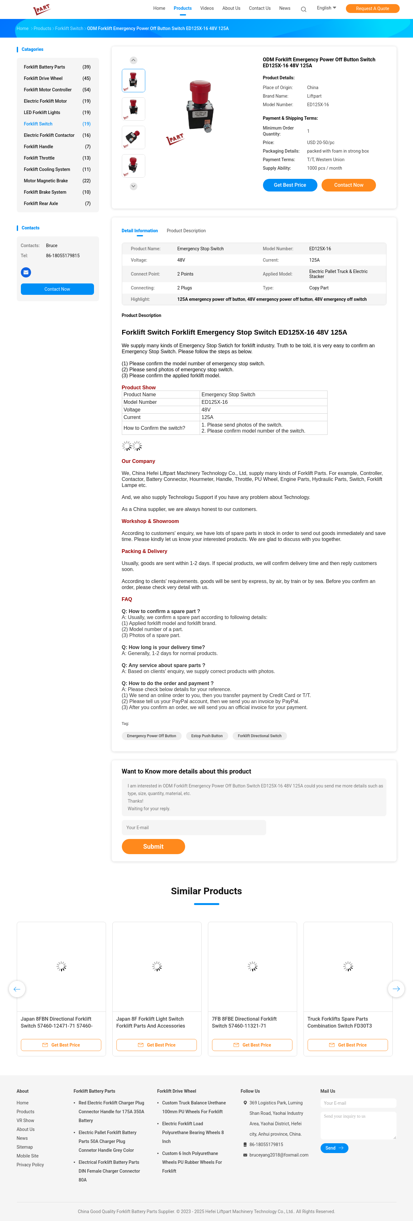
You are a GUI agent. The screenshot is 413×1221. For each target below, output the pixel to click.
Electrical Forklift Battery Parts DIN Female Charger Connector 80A (109, 1171)
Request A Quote (372, 8)
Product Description (186, 230)
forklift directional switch (260, 736)
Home (23, 1102)
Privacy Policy (30, 1164)
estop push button (207, 736)
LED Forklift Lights (57, 112)
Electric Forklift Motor (57, 101)
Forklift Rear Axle (57, 203)
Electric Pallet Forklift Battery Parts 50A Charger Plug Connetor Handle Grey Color (108, 1141)
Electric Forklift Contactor (57, 135)
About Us (26, 1129)
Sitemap (25, 1147)
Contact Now (57, 289)
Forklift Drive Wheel (57, 78)
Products (25, 1111)
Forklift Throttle (57, 158)
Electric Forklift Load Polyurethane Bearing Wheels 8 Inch (193, 1132)
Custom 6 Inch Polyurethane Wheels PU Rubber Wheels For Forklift (192, 1162)
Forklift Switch (57, 124)
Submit (153, 846)
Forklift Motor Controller (57, 90)
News (22, 1138)
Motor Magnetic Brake (57, 181)
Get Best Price (290, 185)
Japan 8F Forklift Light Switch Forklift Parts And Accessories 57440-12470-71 (150, 1026)
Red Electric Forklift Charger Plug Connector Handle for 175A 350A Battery (111, 1111)
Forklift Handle (57, 146)
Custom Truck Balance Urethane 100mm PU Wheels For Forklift (194, 1107)
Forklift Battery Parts (57, 67)
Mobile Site (28, 1155)
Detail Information (140, 230)
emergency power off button (151, 736)
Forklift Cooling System (57, 169)
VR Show (25, 1120)
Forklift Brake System (57, 192)
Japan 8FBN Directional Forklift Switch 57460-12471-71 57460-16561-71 (57, 1026)
